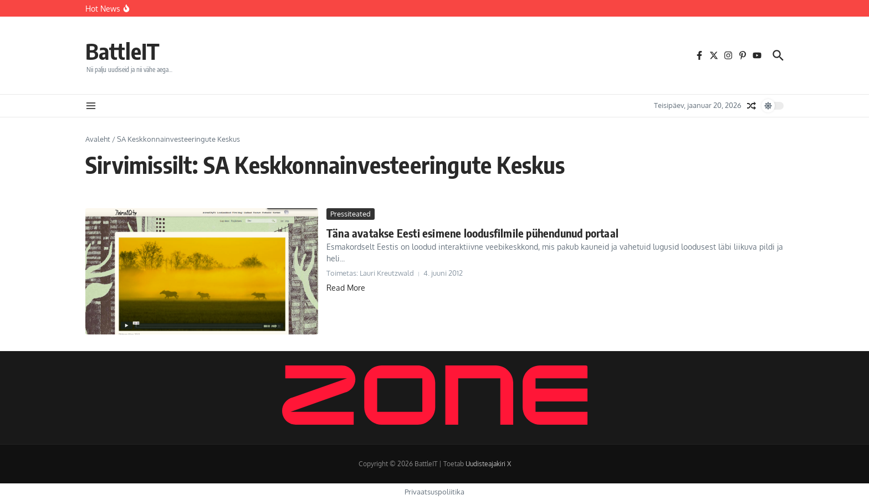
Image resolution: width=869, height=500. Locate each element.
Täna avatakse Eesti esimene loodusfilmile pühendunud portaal (472, 233)
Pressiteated (350, 213)
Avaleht (97, 139)
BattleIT (122, 51)
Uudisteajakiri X (488, 464)
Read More (345, 287)
